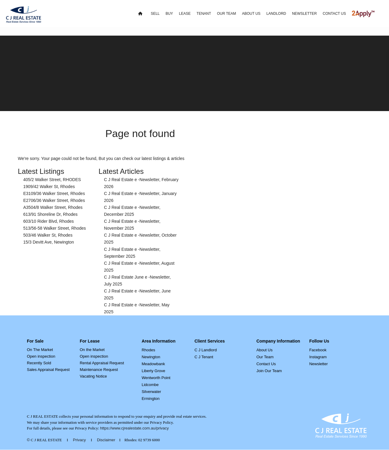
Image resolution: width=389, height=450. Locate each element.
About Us (264, 350)
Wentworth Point (156, 377)
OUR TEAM (226, 13)
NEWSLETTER (304, 13)
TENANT (204, 13)
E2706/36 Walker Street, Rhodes (54, 200)
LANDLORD (276, 13)
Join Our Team (269, 371)
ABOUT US (251, 13)
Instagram (318, 357)
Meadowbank (153, 364)
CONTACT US (334, 13)
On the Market (92, 349)
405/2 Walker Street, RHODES (52, 179)
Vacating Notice (93, 376)
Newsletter (318, 364)
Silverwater (151, 391)
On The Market (40, 349)
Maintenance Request (99, 369)
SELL (155, 13)
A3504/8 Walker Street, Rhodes (52, 207)
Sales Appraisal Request (48, 369)
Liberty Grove (153, 371)
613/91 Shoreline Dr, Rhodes (50, 214)
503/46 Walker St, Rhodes (47, 235)
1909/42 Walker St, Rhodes (49, 186)
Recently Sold (39, 363)
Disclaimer (106, 440)
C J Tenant (203, 357)
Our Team (265, 357)
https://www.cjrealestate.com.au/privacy (134, 428)
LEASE (185, 13)
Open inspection (41, 356)
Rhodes (148, 350)
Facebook (317, 350)
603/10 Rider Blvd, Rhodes (48, 221)
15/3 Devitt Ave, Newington (48, 242)
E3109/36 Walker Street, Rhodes (54, 193)
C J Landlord (205, 350)
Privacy (79, 440)
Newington (151, 357)
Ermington (150, 398)
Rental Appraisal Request (102, 363)
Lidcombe (150, 384)
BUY (169, 13)
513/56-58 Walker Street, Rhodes (54, 228)
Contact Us (266, 364)
